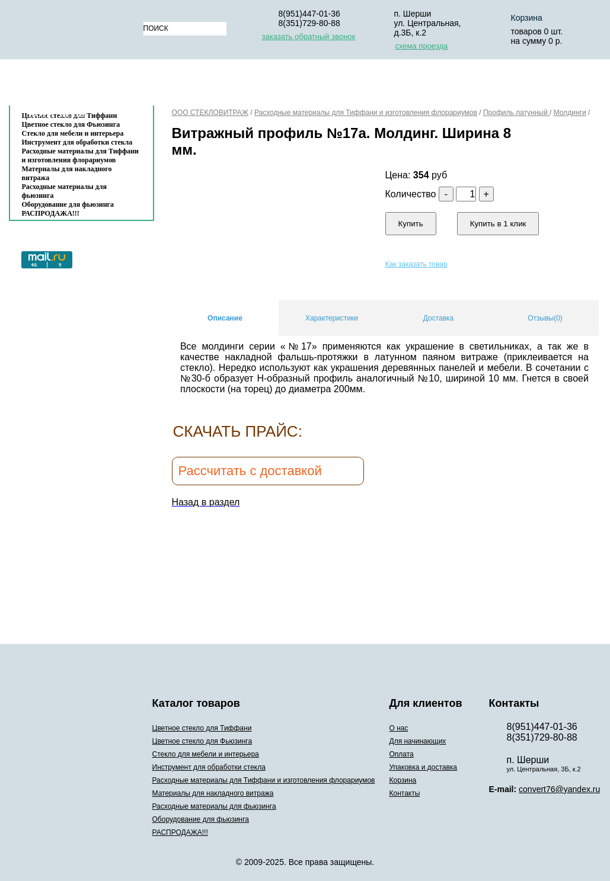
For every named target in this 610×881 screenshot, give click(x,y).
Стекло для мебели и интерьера (73, 133)
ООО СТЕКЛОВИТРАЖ (210, 112)
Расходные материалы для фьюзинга (64, 191)
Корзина (509, 85)
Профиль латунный (516, 112)
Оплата (325, 85)
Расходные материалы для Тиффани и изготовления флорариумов (80, 155)
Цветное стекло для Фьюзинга (202, 741)
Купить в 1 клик (498, 223)
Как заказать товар (416, 264)
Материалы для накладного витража (67, 173)
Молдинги (570, 112)
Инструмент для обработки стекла (77, 142)
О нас (172, 85)
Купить (410, 223)
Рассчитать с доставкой (250, 470)
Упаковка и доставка (416, 85)
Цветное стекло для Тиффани (202, 728)
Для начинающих (246, 85)
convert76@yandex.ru (559, 789)
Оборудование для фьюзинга (68, 204)
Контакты (56, 113)
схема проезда (421, 45)
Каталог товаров (75, 85)
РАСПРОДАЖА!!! (50, 213)
